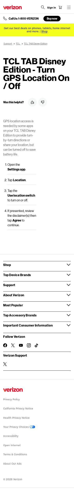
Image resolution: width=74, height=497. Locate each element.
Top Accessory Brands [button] (20, 315)
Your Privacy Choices (19, 426)
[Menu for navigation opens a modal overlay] (69, 7)
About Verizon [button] (13, 295)
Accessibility (10, 436)
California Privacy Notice (18, 408)
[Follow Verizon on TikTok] (37, 345)
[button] (32, 102)
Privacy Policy (11, 399)
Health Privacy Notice (16, 417)
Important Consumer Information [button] (28, 325)
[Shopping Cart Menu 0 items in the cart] (60, 7)
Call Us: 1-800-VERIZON (24, 18)
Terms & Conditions (15, 454)
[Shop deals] (44, 31)
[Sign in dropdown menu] (51, 8)
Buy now (52, 18)
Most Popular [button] (13, 305)
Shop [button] (7, 265)
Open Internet (12, 445)
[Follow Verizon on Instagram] (29, 345)
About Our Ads (12, 463)
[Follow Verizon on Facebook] (5, 345)
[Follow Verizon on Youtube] (21, 345)
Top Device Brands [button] (17, 275)
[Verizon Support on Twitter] (5, 364)
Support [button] (9, 285)
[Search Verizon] (42, 7)
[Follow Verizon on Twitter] (13, 345)
